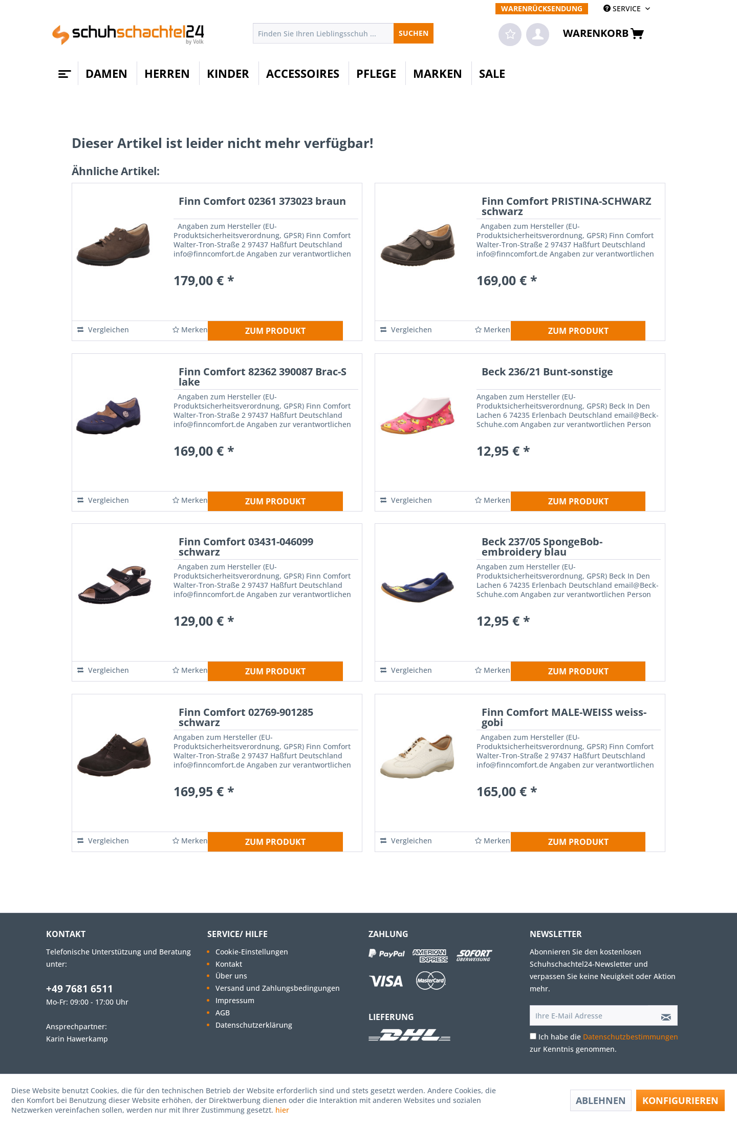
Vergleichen (103, 329)
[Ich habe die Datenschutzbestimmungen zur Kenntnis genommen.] (533, 1036)
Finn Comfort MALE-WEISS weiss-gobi (564, 718)
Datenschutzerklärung (253, 1025)
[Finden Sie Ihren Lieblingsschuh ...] (343, 33)
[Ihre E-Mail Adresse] (589, 1015)
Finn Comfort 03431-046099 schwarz (246, 548)
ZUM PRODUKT (275, 330)
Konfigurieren (680, 1100)
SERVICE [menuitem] (623, 8)
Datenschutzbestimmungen (630, 1037)
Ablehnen (601, 1100)
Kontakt (228, 964)
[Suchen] (413, 33)
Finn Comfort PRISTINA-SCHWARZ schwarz (567, 207)
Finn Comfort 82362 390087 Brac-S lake (262, 378)
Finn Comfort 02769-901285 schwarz (246, 718)
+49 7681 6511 (79, 988)
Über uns (231, 976)
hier (283, 1110)
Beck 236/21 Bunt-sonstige (547, 372)
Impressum (234, 1000)
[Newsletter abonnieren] (663, 1015)
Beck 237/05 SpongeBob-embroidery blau (542, 548)
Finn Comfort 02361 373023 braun (262, 202)
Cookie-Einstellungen (251, 952)
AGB (222, 1012)
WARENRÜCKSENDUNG (541, 8)
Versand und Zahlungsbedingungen (277, 988)
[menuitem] (542, 8)
